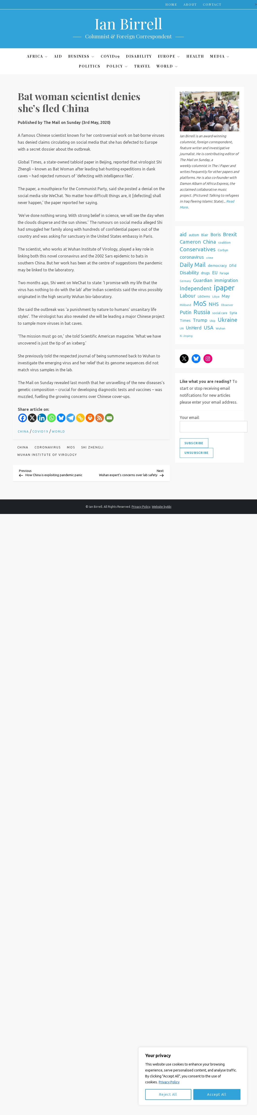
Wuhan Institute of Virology (47, 454)
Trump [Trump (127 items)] (200, 320)
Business (81, 56)
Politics (89, 66)
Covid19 (110, 56)
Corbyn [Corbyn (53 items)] (223, 250)
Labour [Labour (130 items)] (188, 296)
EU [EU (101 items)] (214, 272)
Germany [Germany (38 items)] (185, 280)
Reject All (168, 1094)
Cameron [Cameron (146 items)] (190, 242)
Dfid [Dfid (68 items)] (232, 265)
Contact (212, 4)
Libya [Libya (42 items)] (215, 296)
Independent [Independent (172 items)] (196, 288)
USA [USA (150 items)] (209, 327)
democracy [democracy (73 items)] (217, 265)
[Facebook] (22, 418)
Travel (142, 66)
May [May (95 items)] (226, 296)
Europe (169, 56)
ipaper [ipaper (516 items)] (224, 287)
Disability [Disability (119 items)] (189, 272)
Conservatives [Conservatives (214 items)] (198, 249)
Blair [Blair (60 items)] (204, 235)
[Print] (90, 418)
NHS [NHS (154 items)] (214, 304)
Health (195, 56)
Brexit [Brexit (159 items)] (230, 234)
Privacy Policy (169, 1082)
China (23, 431)
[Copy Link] (80, 418)
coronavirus (48, 447)
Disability (139, 56)
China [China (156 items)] (209, 242)
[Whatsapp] (51, 418)
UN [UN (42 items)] (182, 328)
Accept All (216, 1094)
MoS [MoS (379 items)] (199, 303)
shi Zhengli (92, 447)
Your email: (189, 417)
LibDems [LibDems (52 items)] (204, 296)
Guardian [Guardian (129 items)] (202, 280)
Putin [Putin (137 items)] (185, 312)
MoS (71, 447)
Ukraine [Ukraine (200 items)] (227, 320)
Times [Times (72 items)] (185, 320)
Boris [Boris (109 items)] (215, 234)
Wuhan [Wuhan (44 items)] (220, 328)
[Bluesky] (61, 418)
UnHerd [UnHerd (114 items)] (193, 327)
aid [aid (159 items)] (183, 234)
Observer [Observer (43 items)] (227, 304)
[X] (32, 418)
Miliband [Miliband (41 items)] (185, 304)
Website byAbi (161, 506)
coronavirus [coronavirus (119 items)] (192, 257)
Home (171, 4)
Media (220, 56)
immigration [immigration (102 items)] (226, 280)
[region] (192, 1076)
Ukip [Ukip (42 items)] (213, 320)
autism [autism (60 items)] (194, 235)
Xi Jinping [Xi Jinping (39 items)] (186, 335)
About (190, 4)
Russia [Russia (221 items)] (202, 312)
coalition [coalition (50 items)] (224, 242)
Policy (117, 66)
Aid (58, 56)
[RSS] (99, 418)
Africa (37, 56)
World (167, 66)
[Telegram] (70, 418)
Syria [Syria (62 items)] (233, 313)
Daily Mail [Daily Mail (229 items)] (193, 264)
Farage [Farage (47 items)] (224, 273)
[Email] (109, 418)
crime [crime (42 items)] (209, 257)
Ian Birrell (128, 23)
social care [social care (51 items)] (219, 313)
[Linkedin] (42, 418)
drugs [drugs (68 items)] (205, 273)
